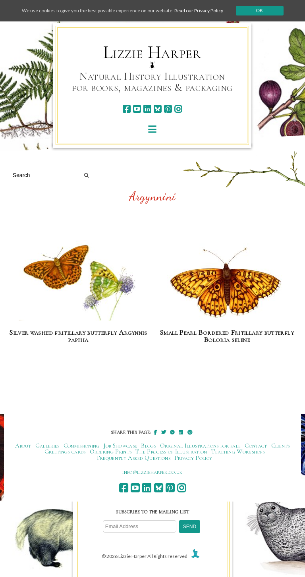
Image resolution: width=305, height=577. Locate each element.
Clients (280, 445)
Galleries (47, 445)
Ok (259, 11)
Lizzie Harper (152, 52)
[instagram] (178, 109)
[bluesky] (157, 109)
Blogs (148, 445)
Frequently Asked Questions (133, 457)
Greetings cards (65, 451)
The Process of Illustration (171, 451)
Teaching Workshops (238, 451)
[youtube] (137, 109)
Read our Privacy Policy (198, 11)
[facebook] (126, 109)
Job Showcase (120, 445)
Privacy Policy (193, 457)
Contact (256, 445)
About (23, 445)
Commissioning (82, 445)
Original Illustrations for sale (200, 445)
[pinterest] (168, 109)
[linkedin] (147, 109)
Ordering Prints (111, 451)
